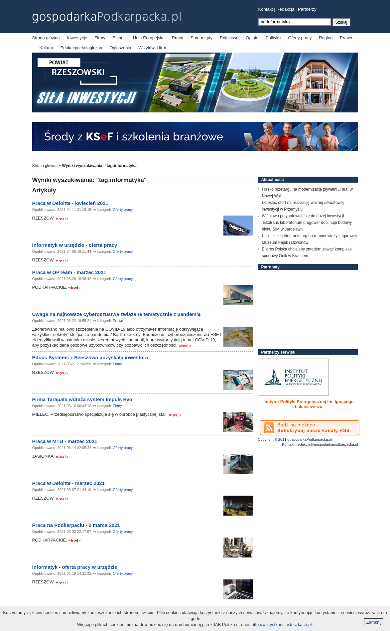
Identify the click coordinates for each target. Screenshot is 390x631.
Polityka (273, 37)
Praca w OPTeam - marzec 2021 (69, 272)
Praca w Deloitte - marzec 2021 (68, 483)
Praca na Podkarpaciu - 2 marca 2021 (76, 525)
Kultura (46, 47)
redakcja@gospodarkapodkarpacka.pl (327, 444)
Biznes (119, 37)
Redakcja (285, 9)
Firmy (99, 37)
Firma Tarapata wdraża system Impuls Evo (82, 399)
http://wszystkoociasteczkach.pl (282, 624)
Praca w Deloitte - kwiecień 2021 (70, 203)
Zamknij (373, 622)
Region (325, 37)
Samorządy (201, 37)
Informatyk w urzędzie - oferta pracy (74, 245)
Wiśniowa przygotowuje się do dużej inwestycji (303, 216)
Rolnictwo (229, 37)
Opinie (252, 37)
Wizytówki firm (152, 47)
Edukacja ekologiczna (81, 47)
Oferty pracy (300, 37)
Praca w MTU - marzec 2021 (64, 441)
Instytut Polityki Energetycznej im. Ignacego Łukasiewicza (308, 404)
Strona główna (46, 37)
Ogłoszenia (120, 47)
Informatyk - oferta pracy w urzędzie (74, 567)
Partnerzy (307, 9)
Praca (177, 37)
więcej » (62, 218)
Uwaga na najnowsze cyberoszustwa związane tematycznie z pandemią (116, 314)
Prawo (346, 37)
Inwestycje (77, 37)
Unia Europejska (149, 37)
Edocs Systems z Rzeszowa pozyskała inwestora (90, 357)
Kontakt (265, 9)
